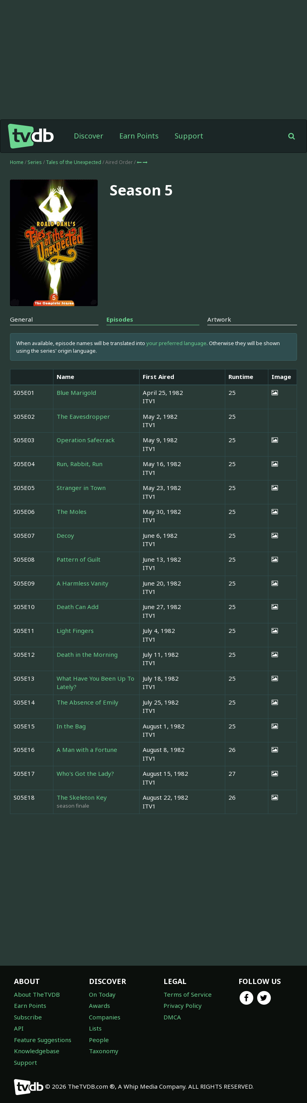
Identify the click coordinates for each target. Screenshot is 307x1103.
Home (17, 162)
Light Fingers (75, 630)
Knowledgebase (36, 1051)
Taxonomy (103, 1051)
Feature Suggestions (42, 1040)
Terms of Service (187, 994)
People (99, 1040)
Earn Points (139, 136)
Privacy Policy (182, 1005)
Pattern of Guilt (78, 559)
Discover (88, 136)
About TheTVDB (37, 994)
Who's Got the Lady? (85, 773)
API (19, 1028)
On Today (102, 994)
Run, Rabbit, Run (79, 464)
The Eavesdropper (83, 416)
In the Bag (71, 726)
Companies (104, 1017)
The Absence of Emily (87, 702)
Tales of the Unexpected (74, 162)
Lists (95, 1028)
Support (189, 136)
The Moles (72, 511)
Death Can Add (77, 607)
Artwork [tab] (219, 319)
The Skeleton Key (82, 797)
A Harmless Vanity (82, 583)
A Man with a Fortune (87, 750)
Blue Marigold (76, 392)
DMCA (172, 1017)
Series (35, 162)
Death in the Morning (87, 654)
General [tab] (21, 319)
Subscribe (28, 1017)
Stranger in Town (81, 488)
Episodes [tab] (119, 319)
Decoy (65, 535)
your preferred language (176, 343)
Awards (99, 1005)
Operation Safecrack (86, 440)
